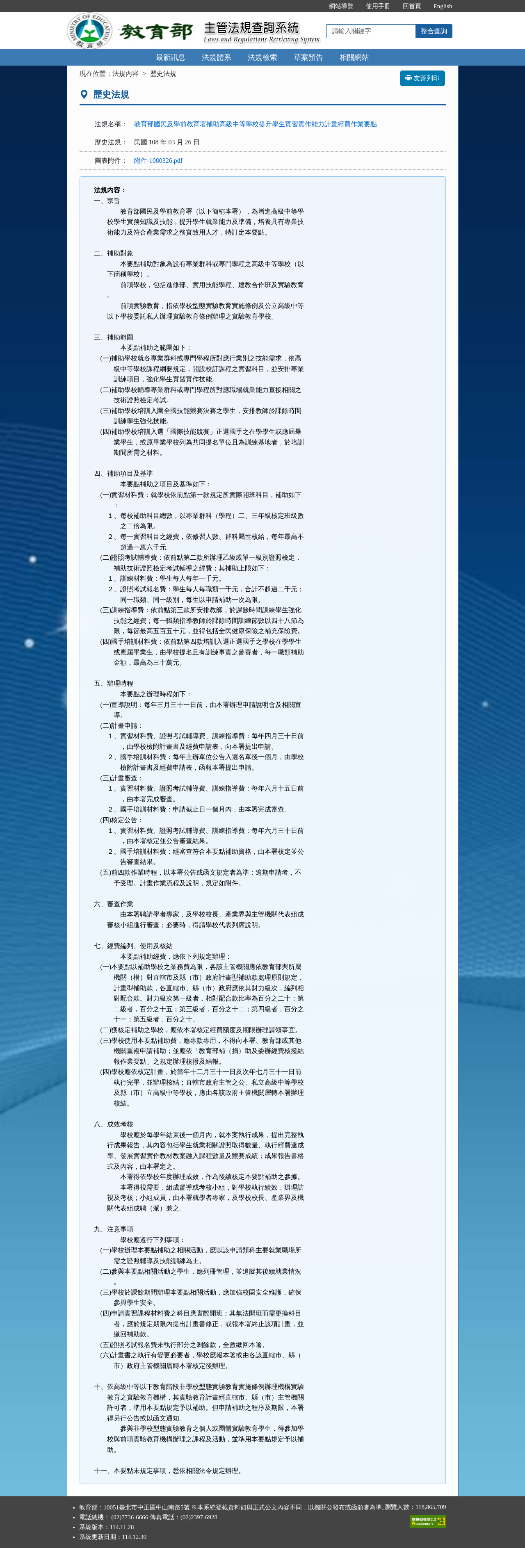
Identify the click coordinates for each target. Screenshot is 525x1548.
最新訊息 (170, 57)
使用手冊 (378, 6)
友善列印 (422, 78)
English (443, 6)
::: (314, 6)
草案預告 (308, 57)
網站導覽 (341, 6)
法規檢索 (262, 57)
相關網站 (354, 57)
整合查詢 (434, 30)
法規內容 (125, 73)
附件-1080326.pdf (158, 160)
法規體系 (216, 57)
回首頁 (412, 6)
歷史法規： (111, 142)
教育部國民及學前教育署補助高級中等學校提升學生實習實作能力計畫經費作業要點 (255, 124)
